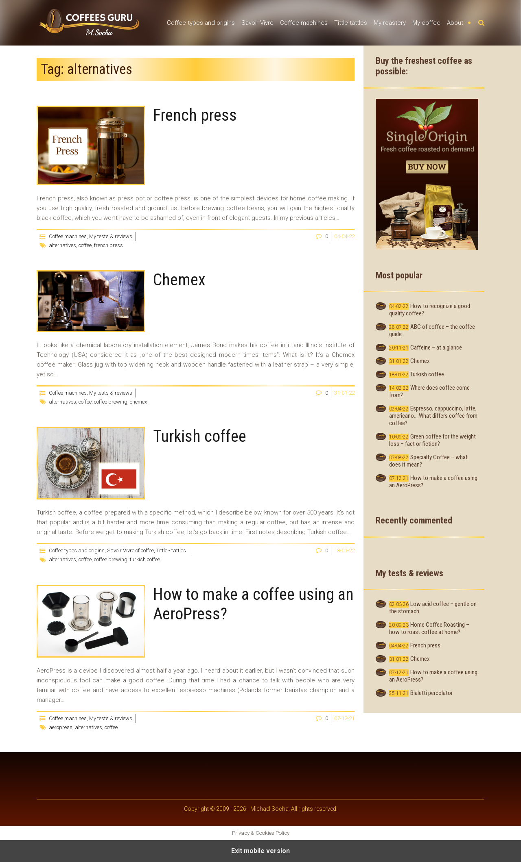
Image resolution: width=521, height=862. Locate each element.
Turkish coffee (199, 436)
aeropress (60, 727)
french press (108, 245)
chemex (138, 402)
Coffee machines (304, 22)
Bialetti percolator (431, 693)
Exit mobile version (260, 851)
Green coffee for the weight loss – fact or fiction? (432, 440)
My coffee (426, 22)
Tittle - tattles (171, 550)
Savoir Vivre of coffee (130, 550)
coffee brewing (110, 402)
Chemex (179, 279)
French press (195, 115)
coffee (85, 245)
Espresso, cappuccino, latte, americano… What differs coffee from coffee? (433, 416)
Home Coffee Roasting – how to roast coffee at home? (429, 628)
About (455, 22)
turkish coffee (145, 559)
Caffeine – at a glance (436, 347)
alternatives (62, 245)
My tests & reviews (110, 236)
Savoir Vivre (257, 22)
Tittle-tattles (350, 22)
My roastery (390, 22)
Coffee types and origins (201, 22)
